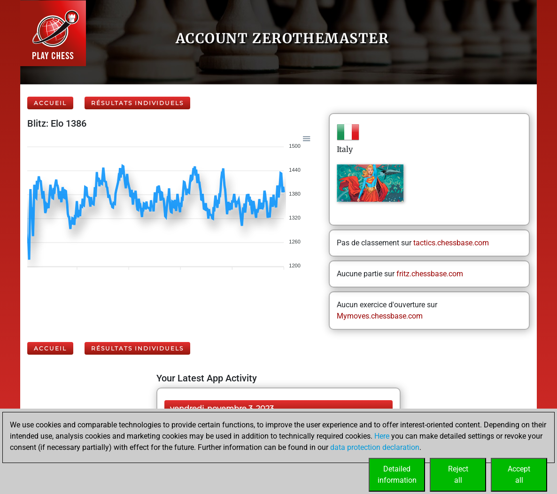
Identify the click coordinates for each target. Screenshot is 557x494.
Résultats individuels (137, 102)
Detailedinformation (397, 474)
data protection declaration (374, 447)
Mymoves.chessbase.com (380, 316)
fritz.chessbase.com (429, 273)
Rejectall (458, 474)
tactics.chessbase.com (451, 242)
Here (381, 436)
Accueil (50, 102)
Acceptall (519, 474)
